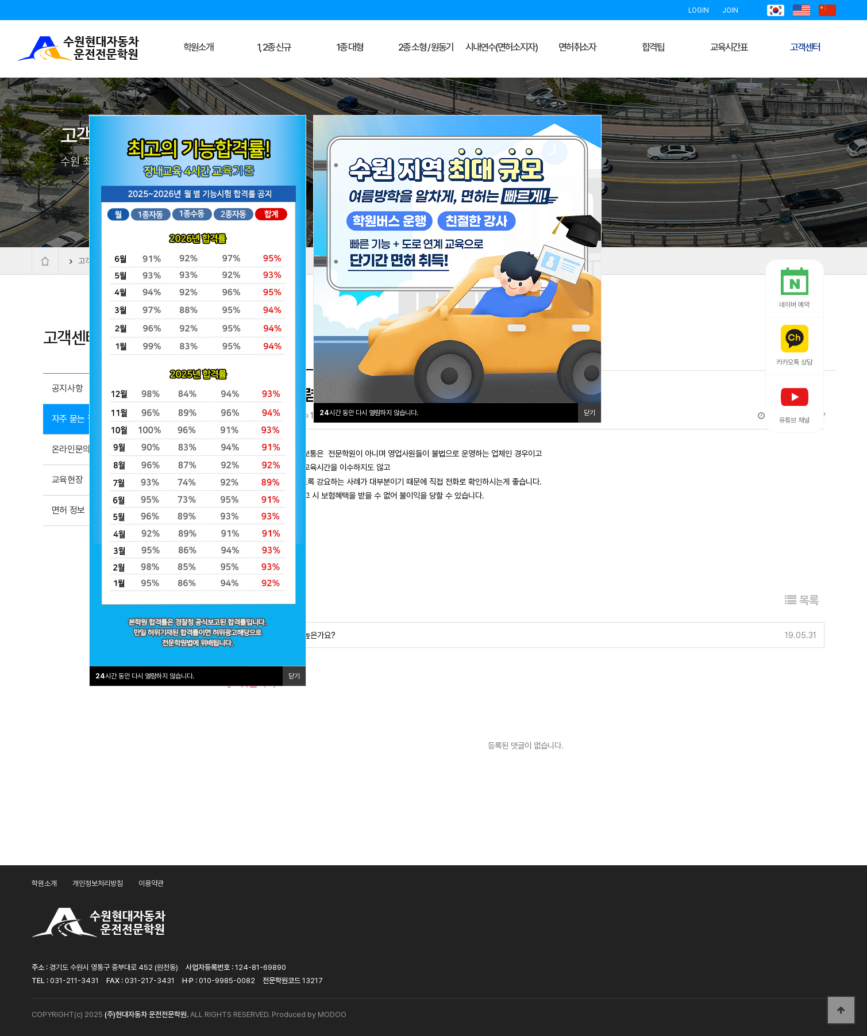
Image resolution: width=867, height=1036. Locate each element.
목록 (802, 600)
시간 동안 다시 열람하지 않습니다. (368, 413)
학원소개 (44, 883)
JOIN (730, 10)
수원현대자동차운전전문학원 (78, 49)
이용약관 (151, 883)
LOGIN (698, 10)
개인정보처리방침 (97, 883)
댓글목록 (251, 683)
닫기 (589, 413)
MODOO (332, 1014)
